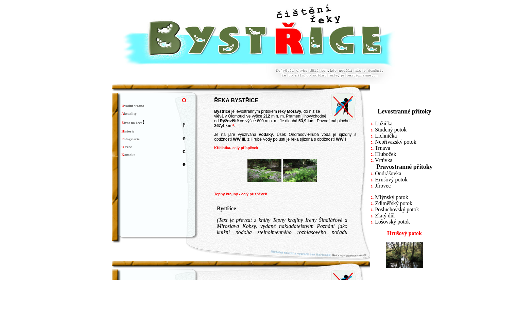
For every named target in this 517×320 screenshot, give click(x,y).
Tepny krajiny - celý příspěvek (240, 194)
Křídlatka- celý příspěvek (236, 148)
